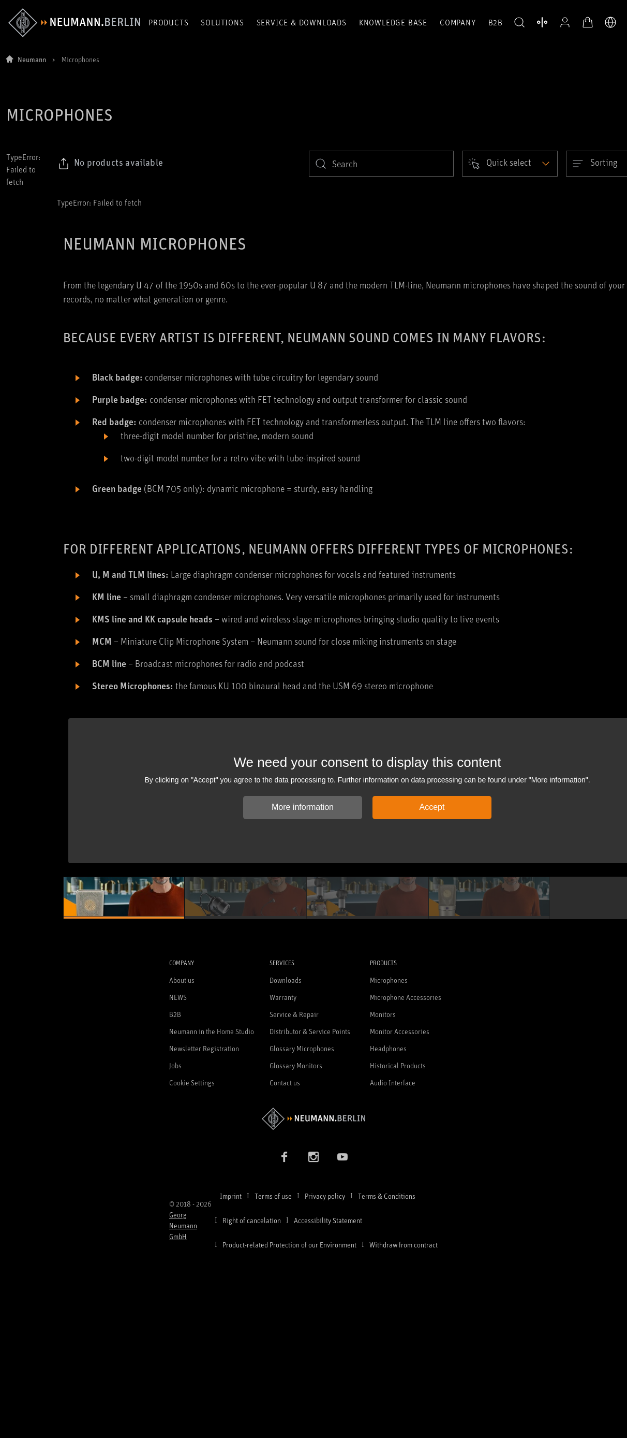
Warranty (283, 997)
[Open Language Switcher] (610, 22)
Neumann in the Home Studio (211, 1031)
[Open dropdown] (510, 164)
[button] (519, 23)
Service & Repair (294, 1014)
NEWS (178, 997)
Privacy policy (325, 1196)
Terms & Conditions (386, 1196)
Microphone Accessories (405, 997)
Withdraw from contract (403, 1244)
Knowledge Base (393, 22)
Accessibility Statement (328, 1220)
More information (303, 807)
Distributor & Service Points (310, 1031)
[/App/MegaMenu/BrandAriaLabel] (74, 22)
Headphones (388, 1048)
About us (182, 980)
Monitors (383, 1014)
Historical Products (398, 1065)
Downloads (286, 980)
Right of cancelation (251, 1220)
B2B (495, 22)
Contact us (285, 1082)
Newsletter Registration (204, 1048)
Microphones (389, 980)
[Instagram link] (313, 1156)
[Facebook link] (284, 1156)
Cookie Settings (192, 1082)
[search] (381, 164)
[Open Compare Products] (542, 22)
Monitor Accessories (399, 1031)
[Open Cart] (587, 22)
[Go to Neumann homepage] (313, 1119)
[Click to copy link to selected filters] (110, 164)
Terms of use (273, 1196)
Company (458, 22)
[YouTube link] (342, 1156)
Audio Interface (392, 1082)
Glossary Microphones (302, 1048)
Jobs (175, 1065)
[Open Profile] (565, 22)
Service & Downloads (302, 22)
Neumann (32, 59)
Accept (432, 807)
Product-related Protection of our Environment (289, 1244)
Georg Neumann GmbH (183, 1225)
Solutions (222, 22)
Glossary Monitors (296, 1065)
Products (168, 22)
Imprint (231, 1196)
